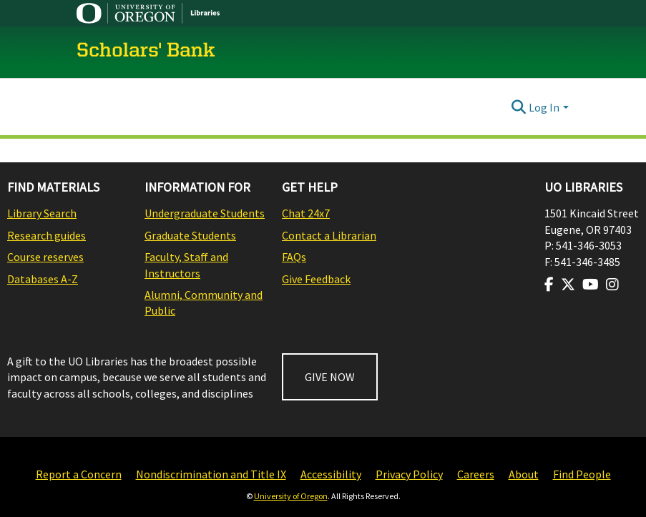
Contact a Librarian (329, 235)
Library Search (42, 213)
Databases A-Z (42, 279)
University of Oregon (291, 496)
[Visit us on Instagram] (612, 284)
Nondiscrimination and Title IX (211, 474)
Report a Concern (79, 474)
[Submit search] (518, 107)
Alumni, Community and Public (204, 302)
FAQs (294, 257)
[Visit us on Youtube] (590, 284)
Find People (582, 474)
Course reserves (45, 257)
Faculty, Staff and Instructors (186, 265)
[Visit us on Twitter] (568, 284)
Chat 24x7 (306, 213)
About (524, 474)
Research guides (46, 235)
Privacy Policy (409, 474)
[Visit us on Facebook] (549, 284)
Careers (475, 474)
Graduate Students (190, 235)
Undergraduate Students (205, 213)
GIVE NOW (330, 377)
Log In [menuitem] (544, 107)
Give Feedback (316, 279)
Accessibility (330, 474)
